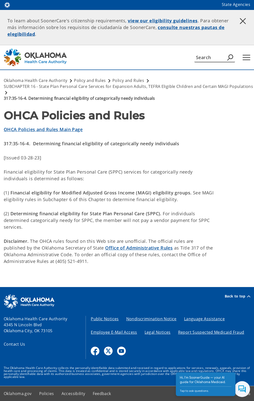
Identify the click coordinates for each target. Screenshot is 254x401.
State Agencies (236, 4)
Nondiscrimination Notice (151, 319)
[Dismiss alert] (243, 21)
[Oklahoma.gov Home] (7, 4)
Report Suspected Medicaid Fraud (211, 332)
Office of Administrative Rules (139, 248)
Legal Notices (158, 332)
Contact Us (14, 344)
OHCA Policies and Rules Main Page (43, 129)
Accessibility (73, 393)
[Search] (214, 57)
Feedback (102, 393)
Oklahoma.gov (18, 393)
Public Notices (105, 319)
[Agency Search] (230, 57)
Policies (46, 393)
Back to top (237, 296)
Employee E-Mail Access (114, 332)
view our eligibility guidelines (162, 21)
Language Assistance (204, 319)
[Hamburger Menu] (246, 57)
